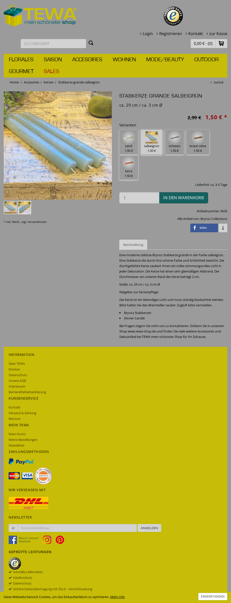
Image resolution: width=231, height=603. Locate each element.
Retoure (14, 418)
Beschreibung (133, 244)
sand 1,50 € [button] (129, 142)
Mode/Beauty (165, 59)
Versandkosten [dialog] (37, 222)
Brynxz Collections (213, 218)
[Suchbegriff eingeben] (53, 43)
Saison (53, 59)
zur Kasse (218, 33)
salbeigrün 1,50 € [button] (151, 142)
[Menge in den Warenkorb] (139, 197)
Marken (14, 369)
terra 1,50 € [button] (129, 167)
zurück (219, 82)
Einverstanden (213, 596)
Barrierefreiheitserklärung (27, 392)
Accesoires (87, 59)
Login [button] (148, 33)
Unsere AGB (17, 380)
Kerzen (49, 82)
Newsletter (17, 445)
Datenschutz (18, 375)
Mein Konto (17, 434)
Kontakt (195, 33)
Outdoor (206, 59)
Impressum (17, 386)
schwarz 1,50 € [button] (174, 142)
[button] (221, 43)
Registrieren (170, 33)
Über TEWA (17, 363)
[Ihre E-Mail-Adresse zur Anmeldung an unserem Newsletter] (77, 528)
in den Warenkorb (183, 197)
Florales (21, 59)
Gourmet (21, 71)
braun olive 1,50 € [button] (198, 142)
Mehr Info (117, 597)
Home (14, 82)
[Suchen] (91, 42)
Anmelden (149, 528)
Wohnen (124, 59)
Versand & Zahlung (22, 413)
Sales (51, 71)
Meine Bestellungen (23, 439)
